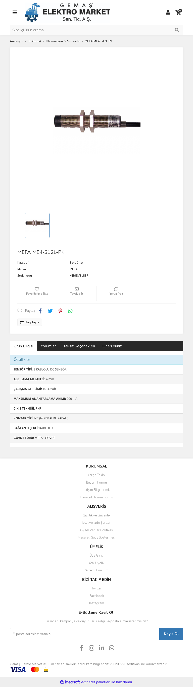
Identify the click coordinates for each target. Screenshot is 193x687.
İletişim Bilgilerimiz (96, 490)
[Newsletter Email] (84, 634)
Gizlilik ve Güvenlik (96, 515)
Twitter (96, 588)
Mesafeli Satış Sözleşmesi (97, 537)
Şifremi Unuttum (96, 570)
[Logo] (67, 12)
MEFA (74, 269)
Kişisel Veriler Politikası (96, 530)
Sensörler (76, 263)
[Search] (96, 30)
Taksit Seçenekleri (79, 346)
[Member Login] (168, 12)
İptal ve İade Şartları (96, 522)
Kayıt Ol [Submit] (171, 633)
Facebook (96, 596)
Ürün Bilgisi (23, 346)
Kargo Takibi (96, 475)
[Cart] (178, 13)
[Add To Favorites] (37, 293)
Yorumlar (48, 346)
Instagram (96, 603)
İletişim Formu (96, 482)
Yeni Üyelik (96, 563)
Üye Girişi (96, 555)
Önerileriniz (112, 346)
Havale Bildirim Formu (96, 497)
